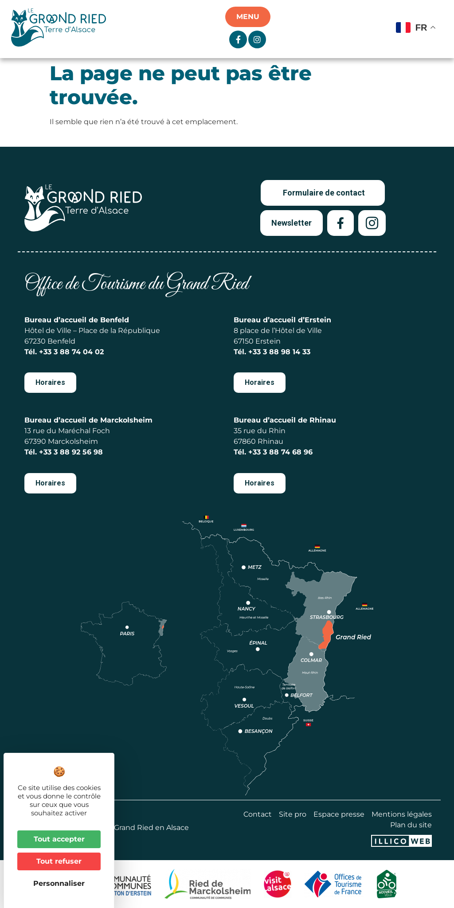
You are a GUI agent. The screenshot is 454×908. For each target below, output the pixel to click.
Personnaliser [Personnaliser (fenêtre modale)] (59, 883)
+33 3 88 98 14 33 (279, 352)
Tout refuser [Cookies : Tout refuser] (59, 861)
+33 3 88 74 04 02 (71, 352)
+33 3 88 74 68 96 (280, 452)
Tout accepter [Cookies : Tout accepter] (59, 839)
